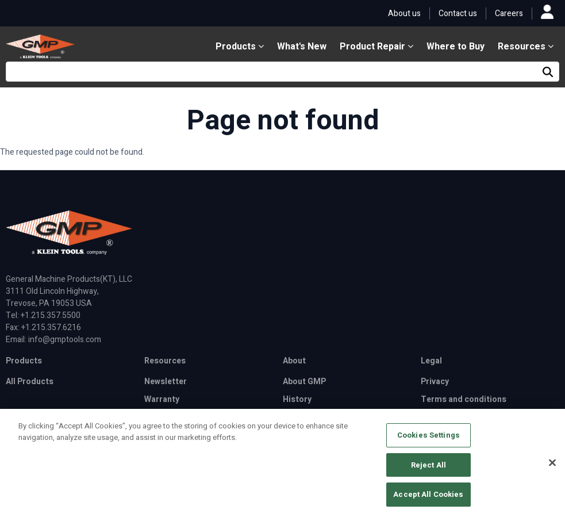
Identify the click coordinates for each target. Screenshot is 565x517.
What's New (301, 46)
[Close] (552, 467)
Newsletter (165, 382)
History (297, 399)
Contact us (458, 13)
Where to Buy (455, 46)
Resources (526, 46)
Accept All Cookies (428, 498)
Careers (509, 13)
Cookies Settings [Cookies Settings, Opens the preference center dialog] (428, 439)
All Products (29, 382)
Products (240, 46)
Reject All (428, 469)
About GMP (304, 382)
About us (404, 13)
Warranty (161, 399)
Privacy (435, 382)
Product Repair (376, 46)
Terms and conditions (463, 399)
